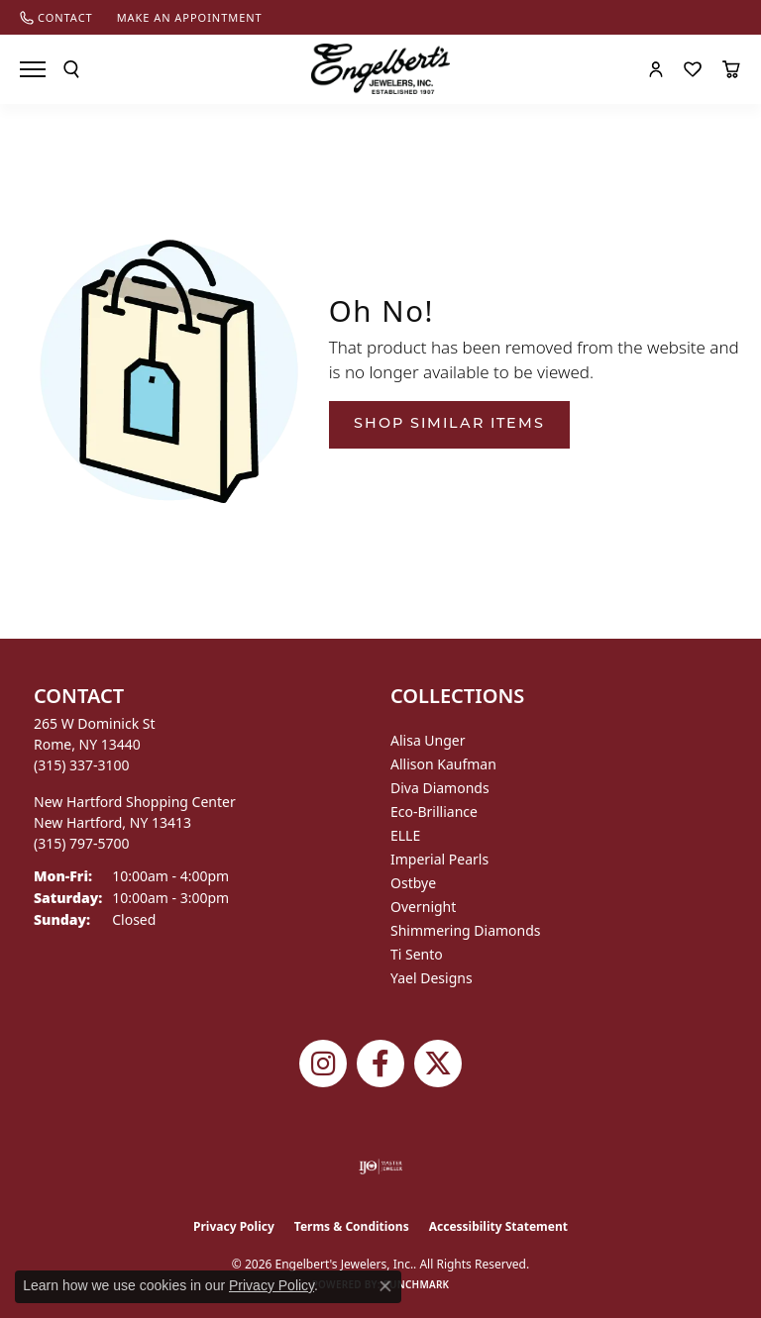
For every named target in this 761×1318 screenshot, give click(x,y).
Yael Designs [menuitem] (431, 977)
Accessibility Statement (498, 1226)
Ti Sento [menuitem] (416, 954)
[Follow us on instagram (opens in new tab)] (323, 1063)
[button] (71, 69)
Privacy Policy (233, 1226)
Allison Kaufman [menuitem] (443, 764)
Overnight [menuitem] (423, 906)
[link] (56, 17)
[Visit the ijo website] (381, 1166)
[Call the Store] (82, 765)
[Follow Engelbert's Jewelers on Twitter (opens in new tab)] (438, 1063)
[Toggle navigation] (32, 69)
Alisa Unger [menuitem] (428, 740)
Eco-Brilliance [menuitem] (434, 811)
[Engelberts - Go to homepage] (380, 69)
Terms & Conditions (351, 1226)
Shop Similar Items (449, 424)
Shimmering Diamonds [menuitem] (465, 930)
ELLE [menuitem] (405, 835)
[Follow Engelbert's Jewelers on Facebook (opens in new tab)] (380, 1063)
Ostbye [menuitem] (413, 882)
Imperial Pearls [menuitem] (439, 859)
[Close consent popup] (385, 1286)
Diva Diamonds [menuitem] (439, 787)
